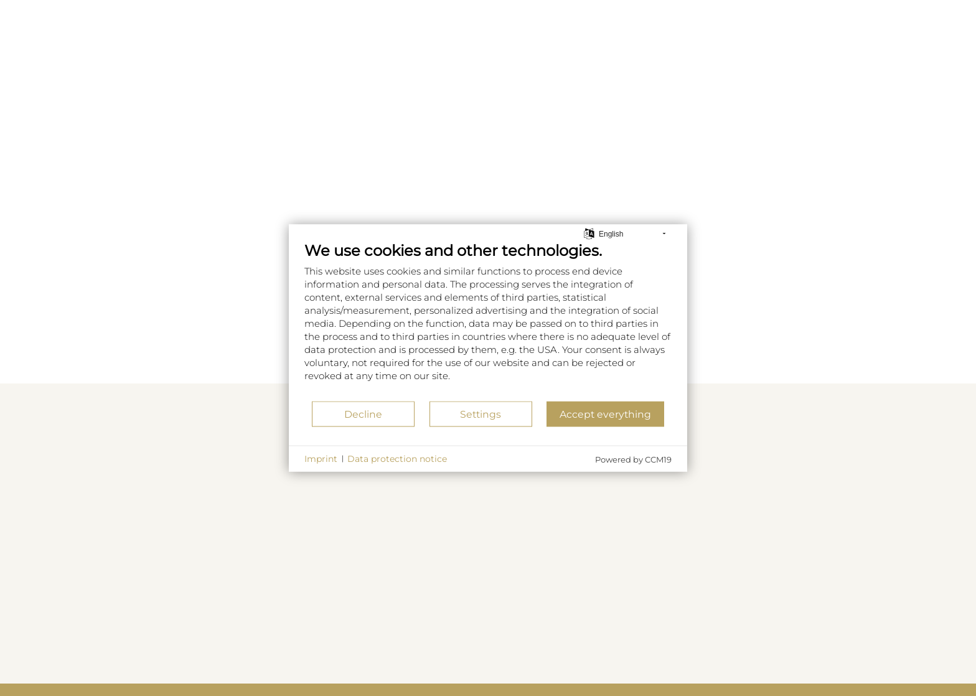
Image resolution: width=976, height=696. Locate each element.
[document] (488, 320)
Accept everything (605, 414)
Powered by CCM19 (633, 459)
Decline (363, 414)
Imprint (320, 458)
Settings (480, 414)
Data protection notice (397, 458)
